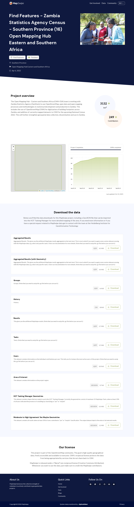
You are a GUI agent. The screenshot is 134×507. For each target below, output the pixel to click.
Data (104, 3)
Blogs (60, 493)
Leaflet (41, 190)
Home (60, 484)
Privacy (122, 504)
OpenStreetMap (50, 190)
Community (112, 3)
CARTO (63, 190)
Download (113, 248)
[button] (13, 146)
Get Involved (95, 3)
